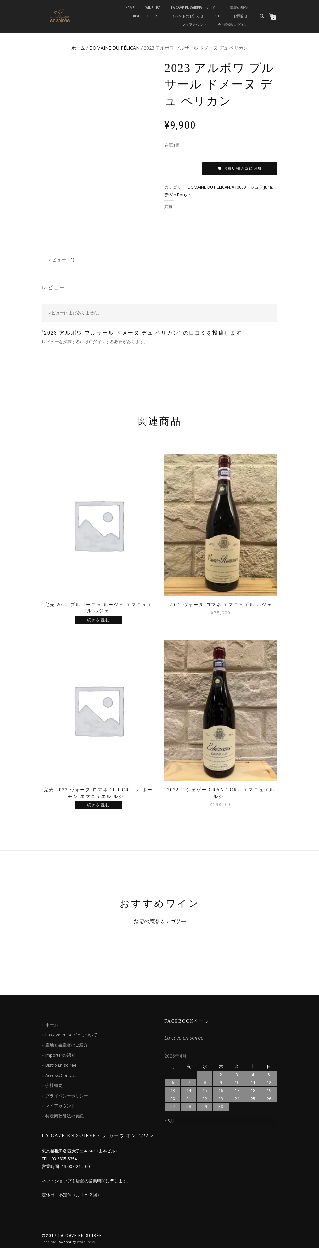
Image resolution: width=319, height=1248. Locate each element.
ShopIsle (49, 1242)
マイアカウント (194, 25)
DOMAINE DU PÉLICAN (114, 48)
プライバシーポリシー (66, 1096)
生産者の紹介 (237, 8)
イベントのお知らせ (187, 16)
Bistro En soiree (60, 1065)
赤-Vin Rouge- (177, 195)
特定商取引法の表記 (64, 1116)
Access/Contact (60, 1075)
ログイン (97, 341)
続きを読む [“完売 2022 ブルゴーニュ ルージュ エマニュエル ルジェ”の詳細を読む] (98, 620)
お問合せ (240, 16)
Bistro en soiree (146, 16)
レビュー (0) (61, 259)
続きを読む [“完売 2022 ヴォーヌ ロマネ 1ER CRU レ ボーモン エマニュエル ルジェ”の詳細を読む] (98, 805)
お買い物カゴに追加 (243, 169)
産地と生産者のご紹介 (66, 1045)
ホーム (78, 48)
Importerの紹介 (60, 1055)
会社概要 (53, 1085)
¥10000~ (240, 187)
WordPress (86, 1242)
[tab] (61, 260)
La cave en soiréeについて (193, 8)
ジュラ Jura (261, 187)
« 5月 (169, 1121)
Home (130, 8)
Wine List (152, 8)
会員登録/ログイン (233, 25)
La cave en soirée (183, 1037)
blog (218, 16)
